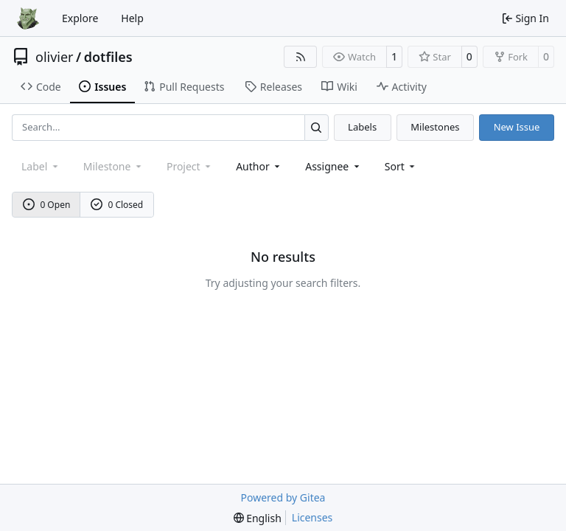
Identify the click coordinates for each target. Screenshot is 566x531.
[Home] (28, 18)
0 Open (47, 204)
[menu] (401, 166)
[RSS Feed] (301, 57)
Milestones (434, 126)
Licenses (312, 517)
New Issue (517, 126)
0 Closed (117, 204)
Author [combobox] (259, 166)
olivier (54, 56)
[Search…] (316, 127)
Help (132, 18)
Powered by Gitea (283, 497)
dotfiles (108, 56)
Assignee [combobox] (333, 166)
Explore (80, 18)
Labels (362, 126)
